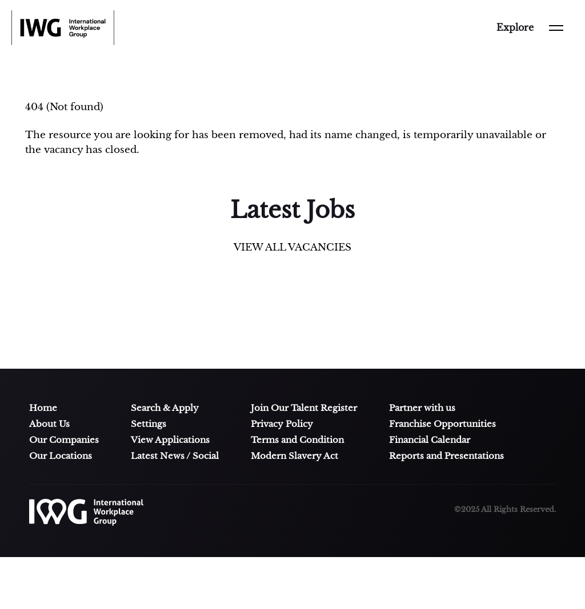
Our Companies (64, 440)
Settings (148, 424)
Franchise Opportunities (442, 424)
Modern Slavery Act (294, 456)
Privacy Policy (282, 424)
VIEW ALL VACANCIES (292, 247)
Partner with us (422, 408)
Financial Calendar (429, 440)
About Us (49, 424)
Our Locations (60, 456)
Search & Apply (165, 408)
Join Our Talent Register (304, 408)
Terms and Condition (297, 440)
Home (43, 408)
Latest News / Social (175, 456)
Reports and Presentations (446, 456)
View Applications (170, 440)
